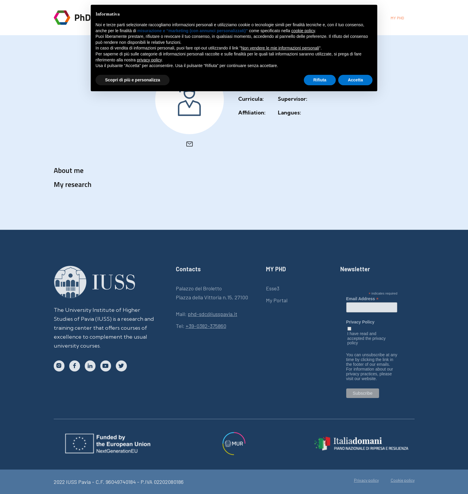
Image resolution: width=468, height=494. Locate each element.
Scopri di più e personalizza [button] (132, 80)
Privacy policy (366, 480)
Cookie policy (403, 480)
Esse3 (272, 288)
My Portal (276, 300)
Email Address (362, 298)
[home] (81, 17)
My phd (397, 17)
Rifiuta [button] (320, 80)
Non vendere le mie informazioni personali (280, 48)
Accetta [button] (355, 80)
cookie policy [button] (303, 30)
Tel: (201, 326)
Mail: (206, 314)
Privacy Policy (360, 322)
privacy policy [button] (149, 60)
